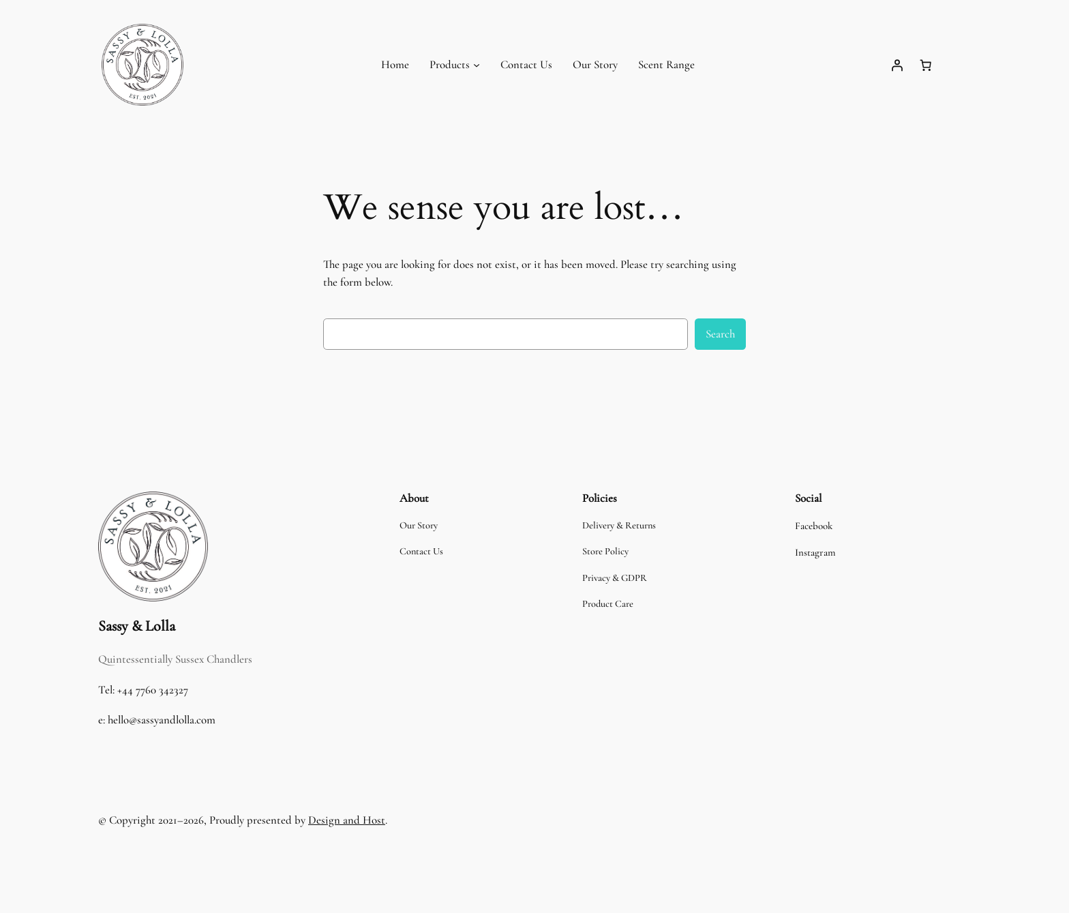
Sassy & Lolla (136, 626)
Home (395, 64)
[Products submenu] (476, 64)
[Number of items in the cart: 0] (925, 64)
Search (720, 334)
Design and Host (346, 820)
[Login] (896, 64)
